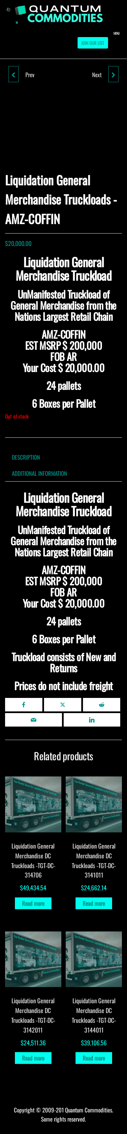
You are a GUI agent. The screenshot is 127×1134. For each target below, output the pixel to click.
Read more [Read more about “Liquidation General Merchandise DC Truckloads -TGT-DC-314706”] (33, 903)
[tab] (31, 457)
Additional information (39, 473)
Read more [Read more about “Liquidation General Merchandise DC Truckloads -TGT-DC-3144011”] (94, 1058)
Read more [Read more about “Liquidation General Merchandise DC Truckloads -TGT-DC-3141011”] (94, 903)
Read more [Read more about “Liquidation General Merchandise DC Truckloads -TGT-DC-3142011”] (33, 1058)
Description (26, 457)
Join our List (92, 42)
